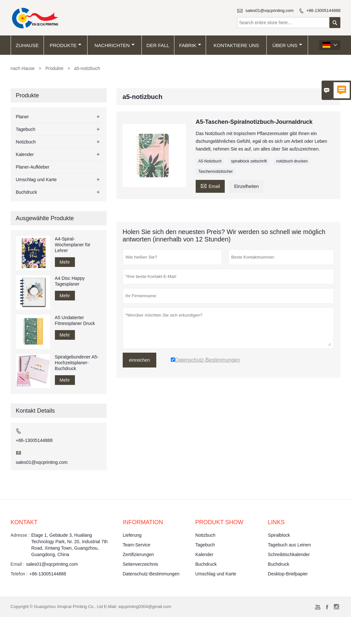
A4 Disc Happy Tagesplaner (70, 281)
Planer (22, 116)
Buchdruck (26, 192)
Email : (18, 564)
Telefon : (19, 573)
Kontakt (24, 522)
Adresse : (20, 535)
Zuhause (27, 45)
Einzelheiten (246, 186)
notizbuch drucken (291, 161)
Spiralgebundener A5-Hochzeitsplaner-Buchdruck (76, 362)
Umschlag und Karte (36, 179)
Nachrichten (115, 45)
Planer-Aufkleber (32, 167)
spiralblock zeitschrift (249, 161)
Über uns (287, 45)
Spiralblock (279, 535)
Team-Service (136, 544)
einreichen (139, 360)
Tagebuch (26, 129)
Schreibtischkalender (289, 554)
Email (210, 185)
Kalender (25, 154)
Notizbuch (26, 141)
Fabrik (190, 45)
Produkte (65, 45)
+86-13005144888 (323, 10)
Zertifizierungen (138, 554)
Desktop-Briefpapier (288, 573)
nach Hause (23, 68)
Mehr (65, 262)
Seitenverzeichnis (140, 564)
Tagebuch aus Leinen (289, 544)
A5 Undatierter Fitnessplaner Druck (75, 320)
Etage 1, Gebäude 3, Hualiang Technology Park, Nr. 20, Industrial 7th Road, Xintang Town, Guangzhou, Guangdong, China (69, 545)
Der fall (158, 45)
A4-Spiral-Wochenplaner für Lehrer (72, 244)
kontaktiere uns (236, 45)
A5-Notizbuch (210, 161)
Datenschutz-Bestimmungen (151, 573)
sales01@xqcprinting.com (269, 10)
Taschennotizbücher (215, 171)
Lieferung (132, 535)
